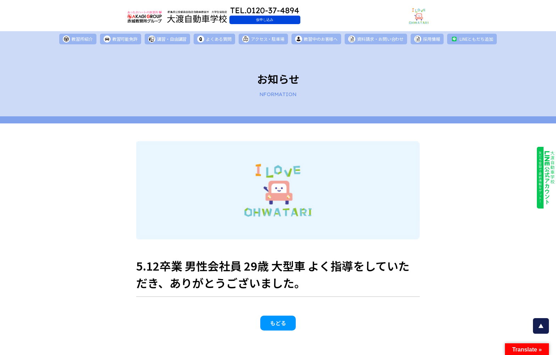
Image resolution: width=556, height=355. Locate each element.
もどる (278, 325)
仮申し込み (294, 19)
